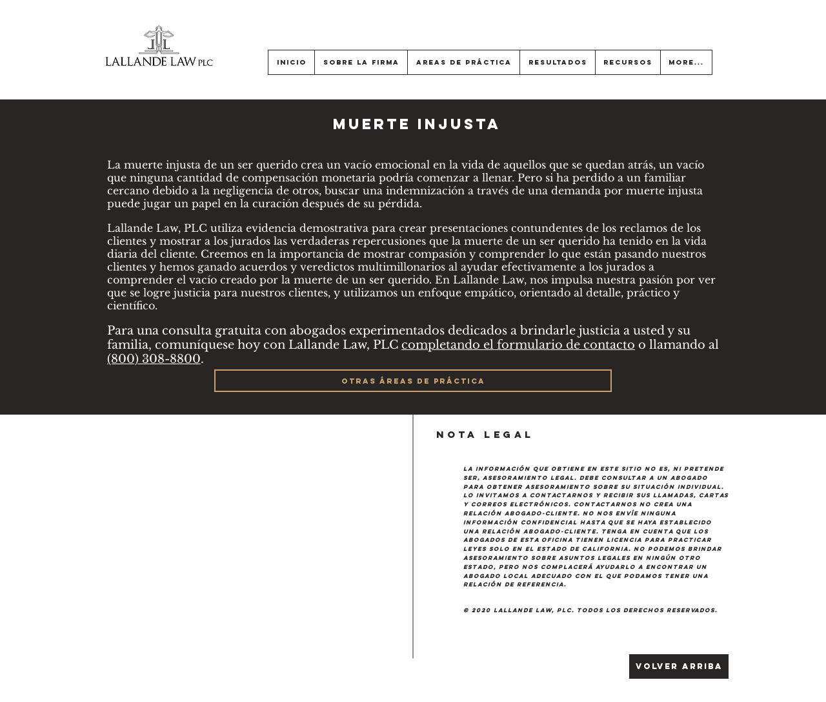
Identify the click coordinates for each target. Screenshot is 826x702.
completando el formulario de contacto (518, 345)
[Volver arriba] (679, 666)
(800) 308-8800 (154, 359)
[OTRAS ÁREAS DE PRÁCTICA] (413, 380)
